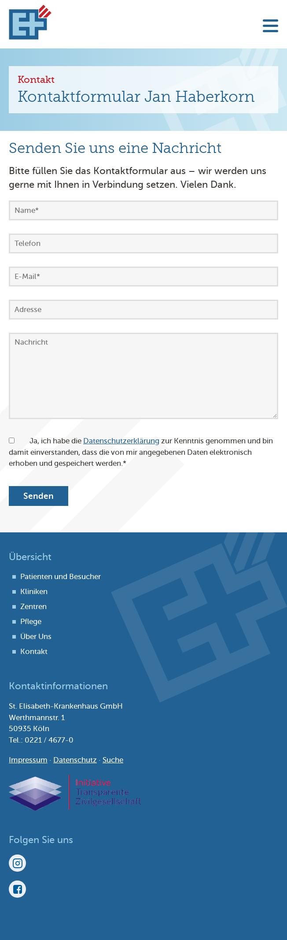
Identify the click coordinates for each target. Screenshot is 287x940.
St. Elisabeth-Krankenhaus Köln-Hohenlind (30, 22)
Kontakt (34, 651)
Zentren (33, 606)
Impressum (28, 760)
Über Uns (36, 636)
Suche (113, 760)
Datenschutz (75, 760)
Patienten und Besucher (60, 576)
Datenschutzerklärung (121, 441)
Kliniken (34, 591)
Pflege (30, 621)
